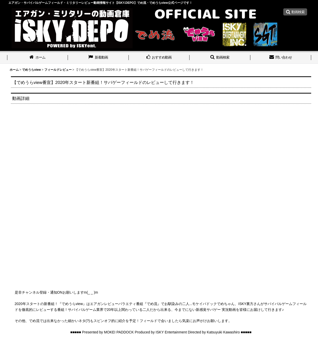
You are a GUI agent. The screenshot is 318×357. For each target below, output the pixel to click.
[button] (295, 11)
